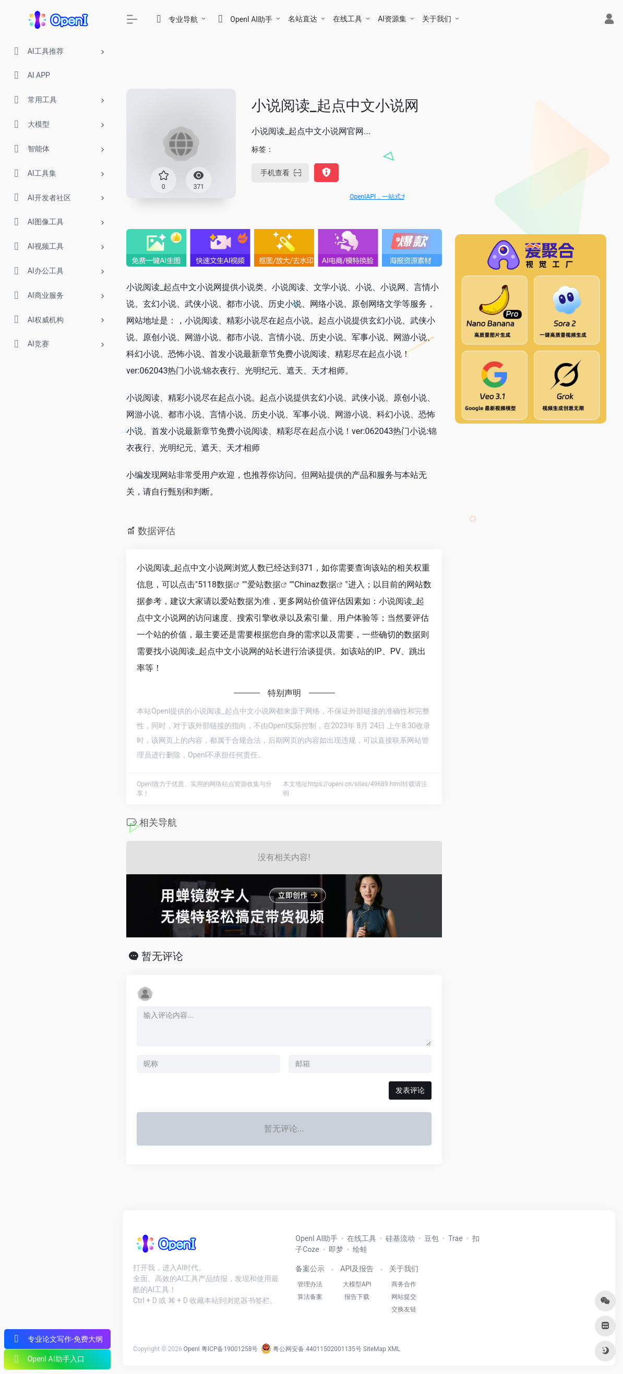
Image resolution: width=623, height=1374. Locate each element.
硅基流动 (400, 1238)
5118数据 (215, 584)
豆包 (431, 1238)
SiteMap (374, 1349)
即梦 (336, 1249)
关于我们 (436, 19)
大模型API (357, 1284)
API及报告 (357, 1268)
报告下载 (356, 1296)
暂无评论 (162, 956)
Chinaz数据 (315, 584)
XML (394, 1349)
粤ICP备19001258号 (229, 1349)
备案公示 (310, 1268)
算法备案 (309, 1296)
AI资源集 (392, 19)
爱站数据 (264, 584)
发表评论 (410, 1090)
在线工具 (347, 19)
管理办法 (309, 1284)
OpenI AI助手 (316, 1238)
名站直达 (302, 19)
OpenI (192, 1349)
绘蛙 (360, 1249)
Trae (455, 1238)
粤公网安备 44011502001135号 (311, 1349)
